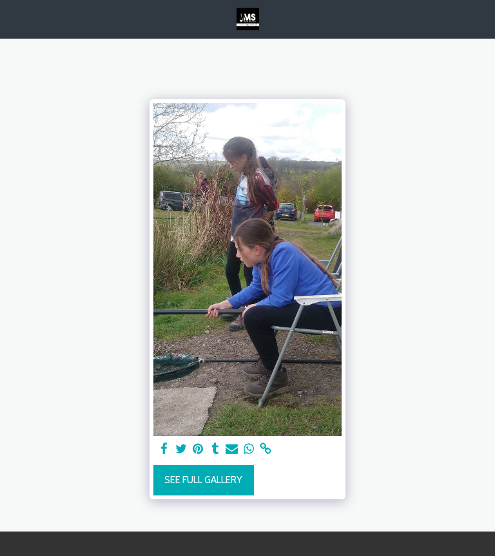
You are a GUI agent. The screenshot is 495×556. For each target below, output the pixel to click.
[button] (14, 18)
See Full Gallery (203, 480)
